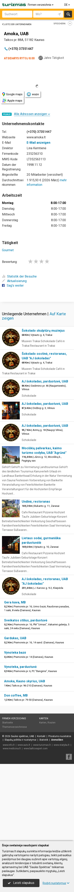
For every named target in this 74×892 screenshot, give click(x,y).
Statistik (43, 817)
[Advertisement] (37, 340)
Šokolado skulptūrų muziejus (43, 408)
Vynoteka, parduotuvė (20, 744)
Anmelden (57, 817)
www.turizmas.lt (42, 822)
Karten (43, 795)
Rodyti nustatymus (56, 883)
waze (32, 94)
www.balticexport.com (36, 825)
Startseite (7, 799)
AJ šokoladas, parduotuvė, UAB (45, 458)
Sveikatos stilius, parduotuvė (25, 697)
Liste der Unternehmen (16, 24)
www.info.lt (9, 822)
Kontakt (41, 813)
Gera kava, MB (15, 679)
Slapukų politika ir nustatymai (20, 817)
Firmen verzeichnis (41, 4)
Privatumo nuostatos (59, 813)
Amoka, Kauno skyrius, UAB (24, 758)
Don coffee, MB (16, 772)
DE (67, 4)
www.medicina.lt (12, 825)
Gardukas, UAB (15, 715)
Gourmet (8, 250)
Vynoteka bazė (15, 730)
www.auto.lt (24, 822)
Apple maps (12, 101)
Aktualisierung (14, 281)
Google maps (12, 94)
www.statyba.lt (61, 822)
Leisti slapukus (21, 883)
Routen (51, 799)
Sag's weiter (13, 285)
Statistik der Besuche (19, 276)
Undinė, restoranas (36, 579)
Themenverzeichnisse (14, 804)
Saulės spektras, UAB (22, 813)
